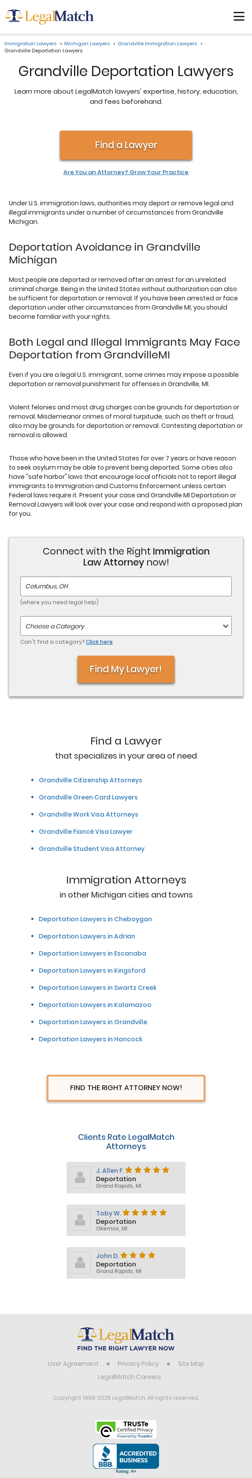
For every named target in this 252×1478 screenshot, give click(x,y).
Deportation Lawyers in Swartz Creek (97, 987)
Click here (99, 642)
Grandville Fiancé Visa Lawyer (86, 831)
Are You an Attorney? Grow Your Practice (126, 172)
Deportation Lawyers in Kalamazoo (95, 1004)
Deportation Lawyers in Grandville (93, 1022)
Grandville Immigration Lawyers (157, 43)
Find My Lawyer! (126, 669)
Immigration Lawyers (30, 43)
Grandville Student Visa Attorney (92, 848)
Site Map (191, 1363)
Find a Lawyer (126, 145)
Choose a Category (54, 626)
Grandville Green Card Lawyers (88, 797)
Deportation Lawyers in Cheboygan (95, 919)
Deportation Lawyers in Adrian (87, 936)
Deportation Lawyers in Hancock (90, 1039)
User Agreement (73, 1363)
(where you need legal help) (59, 602)
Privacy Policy (138, 1363)
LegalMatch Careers (129, 1376)
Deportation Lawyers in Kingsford (92, 970)
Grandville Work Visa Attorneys (88, 814)
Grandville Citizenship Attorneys (90, 780)
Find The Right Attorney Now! (126, 1088)
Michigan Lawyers (87, 43)
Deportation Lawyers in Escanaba (92, 953)
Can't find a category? (66, 642)
